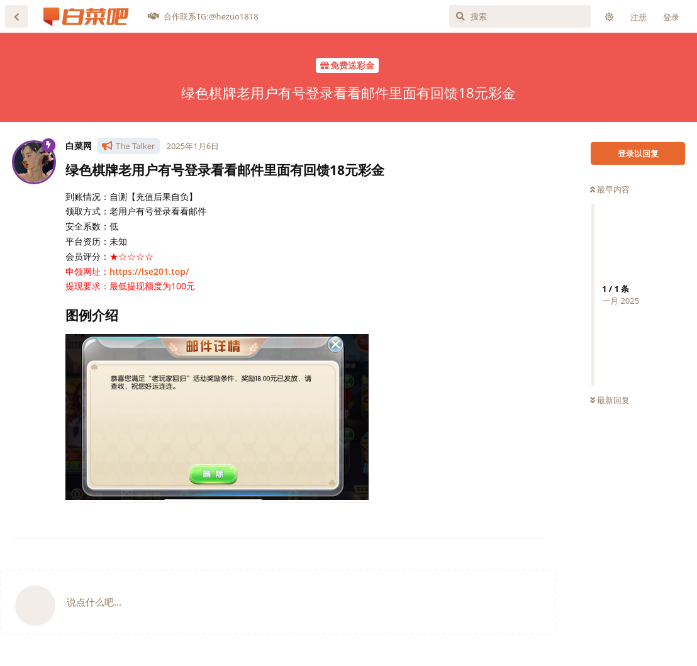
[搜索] (520, 16)
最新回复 (610, 400)
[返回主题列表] (16, 16)
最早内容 (610, 189)
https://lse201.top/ (149, 271)
